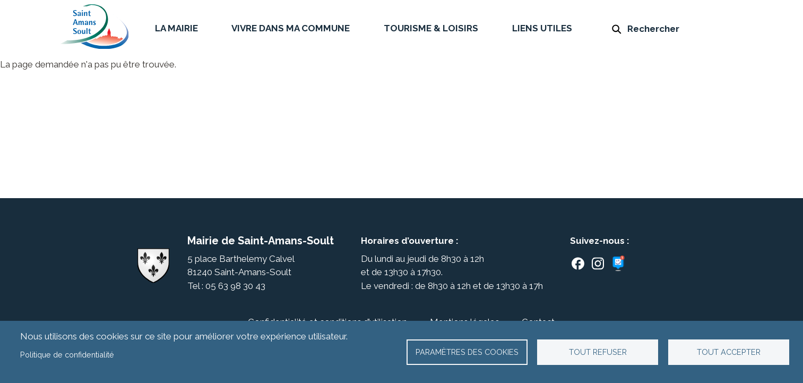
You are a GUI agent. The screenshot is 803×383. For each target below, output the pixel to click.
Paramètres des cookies (467, 351)
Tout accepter (729, 351)
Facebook (578, 263)
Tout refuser (598, 351)
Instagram (598, 263)
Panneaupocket (620, 263)
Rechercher (653, 28)
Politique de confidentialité (67, 354)
